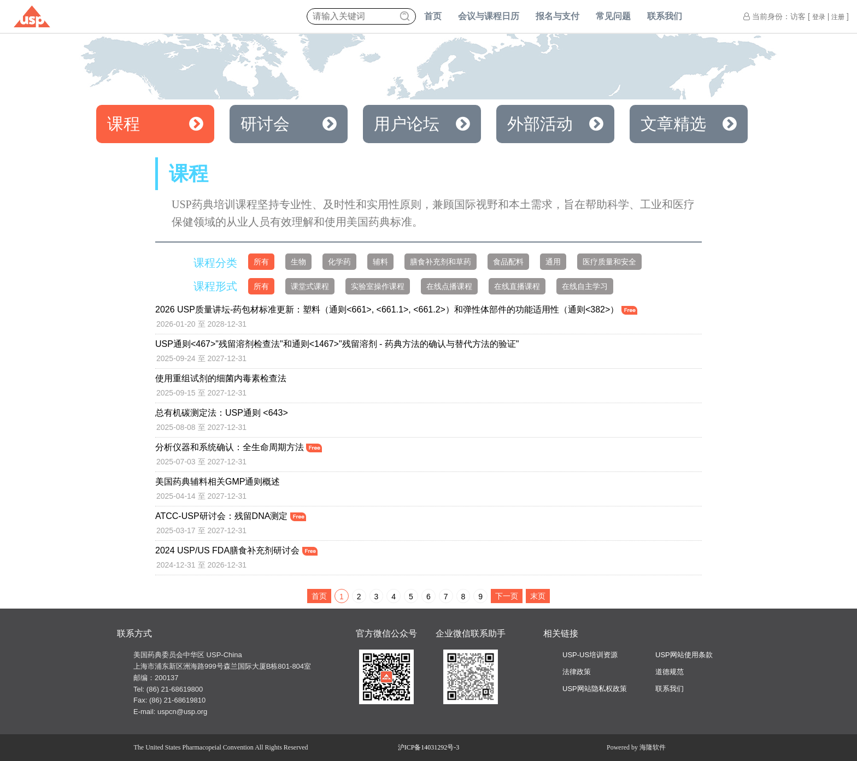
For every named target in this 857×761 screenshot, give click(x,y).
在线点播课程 (449, 286)
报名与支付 (557, 16)
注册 (837, 17)
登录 (818, 17)
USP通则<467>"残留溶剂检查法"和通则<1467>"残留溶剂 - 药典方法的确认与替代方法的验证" (337, 344)
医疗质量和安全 (609, 261)
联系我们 (664, 16)
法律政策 (576, 672)
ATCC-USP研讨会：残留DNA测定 (230, 516)
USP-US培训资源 (590, 655)
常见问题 (613, 16)
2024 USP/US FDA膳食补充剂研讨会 (236, 550)
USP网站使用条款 (684, 655)
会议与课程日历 (488, 16)
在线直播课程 (517, 286)
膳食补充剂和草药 (440, 261)
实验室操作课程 (377, 286)
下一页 (506, 596)
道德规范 (669, 672)
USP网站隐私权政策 (594, 689)
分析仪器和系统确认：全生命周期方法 (238, 447)
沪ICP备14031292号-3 (429, 747)
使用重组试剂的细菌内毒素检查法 (220, 378)
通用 (553, 261)
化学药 (339, 261)
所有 (261, 261)
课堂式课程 (310, 286)
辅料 (380, 261)
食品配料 (508, 261)
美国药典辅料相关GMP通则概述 (217, 481)
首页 (433, 16)
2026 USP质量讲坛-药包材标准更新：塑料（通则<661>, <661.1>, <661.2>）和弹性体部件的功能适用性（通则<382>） (396, 309)
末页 (537, 596)
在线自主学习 (585, 286)
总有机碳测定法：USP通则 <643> (221, 412)
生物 (298, 261)
